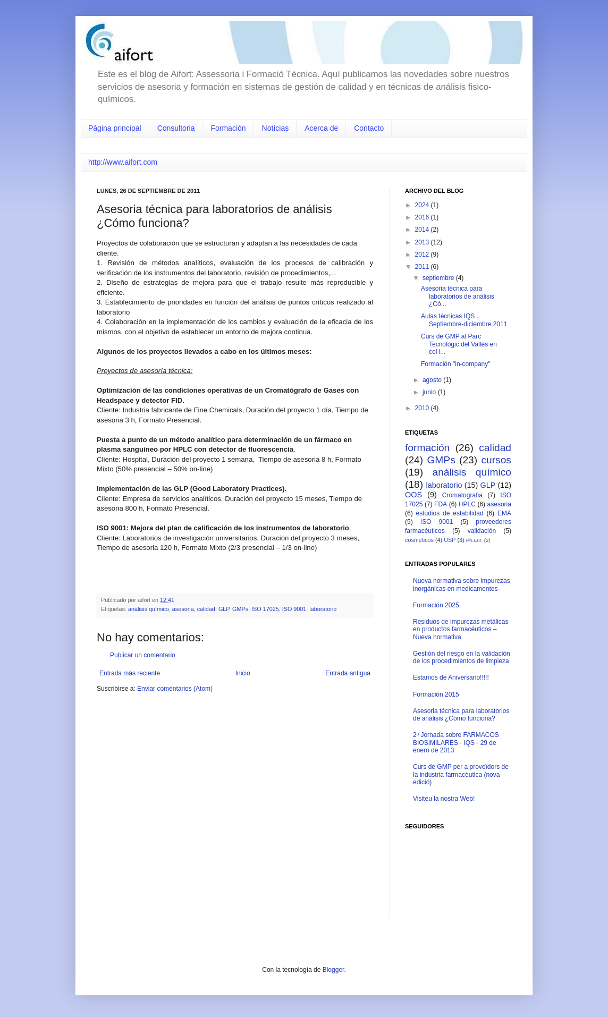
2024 (423, 205)
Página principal (114, 128)
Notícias (275, 128)
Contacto (369, 128)
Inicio (242, 673)
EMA (504, 513)
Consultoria (176, 128)
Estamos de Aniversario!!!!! (451, 677)
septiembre (439, 278)
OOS (413, 494)
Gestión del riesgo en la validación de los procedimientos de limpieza (461, 657)
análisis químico (148, 609)
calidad (206, 609)
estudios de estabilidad (450, 513)
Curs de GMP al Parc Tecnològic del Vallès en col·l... (459, 344)
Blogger (333, 969)
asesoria (183, 609)
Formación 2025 (436, 605)
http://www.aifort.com (122, 162)
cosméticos (419, 540)
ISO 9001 (294, 609)
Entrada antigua (347, 673)
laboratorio (322, 609)
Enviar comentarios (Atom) (175, 688)
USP (449, 540)
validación (482, 531)
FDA (440, 504)
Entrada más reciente (129, 673)
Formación (228, 128)
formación (427, 447)
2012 (423, 254)
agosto (433, 380)
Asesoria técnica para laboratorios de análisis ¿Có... (457, 296)
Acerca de (321, 128)
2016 (423, 217)
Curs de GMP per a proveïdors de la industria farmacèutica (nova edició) (461, 774)
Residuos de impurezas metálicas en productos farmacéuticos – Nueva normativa (460, 629)
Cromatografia (462, 495)
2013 (423, 242)
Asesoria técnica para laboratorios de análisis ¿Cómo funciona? (461, 714)
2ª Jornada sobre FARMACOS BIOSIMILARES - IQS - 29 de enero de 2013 (456, 742)
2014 (423, 229)
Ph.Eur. (474, 540)
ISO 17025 (265, 609)
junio (430, 392)
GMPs (240, 609)
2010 (423, 408)
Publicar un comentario (142, 655)
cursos (496, 459)
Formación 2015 (436, 694)
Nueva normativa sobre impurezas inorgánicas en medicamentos (461, 584)
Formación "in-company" (456, 364)
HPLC (467, 504)
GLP (223, 609)
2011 (423, 266)
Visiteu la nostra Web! (444, 798)
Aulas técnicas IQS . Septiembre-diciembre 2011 (464, 319)
